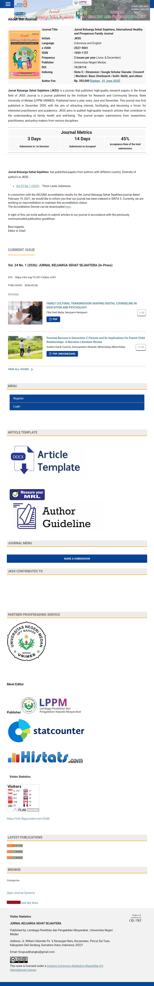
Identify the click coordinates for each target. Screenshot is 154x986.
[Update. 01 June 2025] (105, 80)
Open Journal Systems (21, 892)
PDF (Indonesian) (63, 353)
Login (16, 406)
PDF (54, 319)
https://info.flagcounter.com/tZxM (28, 818)
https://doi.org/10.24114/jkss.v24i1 (35, 277)
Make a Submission (77, 558)
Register (18, 398)
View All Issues (18, 369)
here (68, 206)
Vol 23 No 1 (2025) (28, 186)
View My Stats (29, 903)
